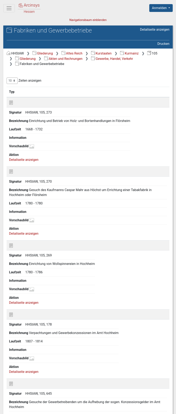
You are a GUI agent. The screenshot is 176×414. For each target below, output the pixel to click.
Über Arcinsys (70, 408)
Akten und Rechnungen (63, 59)
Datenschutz (100, 408)
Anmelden (160, 8)
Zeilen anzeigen (24, 81)
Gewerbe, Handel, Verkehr (112, 59)
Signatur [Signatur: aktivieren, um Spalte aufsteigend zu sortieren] (31, 92)
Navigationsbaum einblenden (88, 20)
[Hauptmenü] (9, 8)
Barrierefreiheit (132, 408)
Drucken (163, 44)
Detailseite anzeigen (154, 29)
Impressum (162, 408)
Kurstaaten (101, 53)
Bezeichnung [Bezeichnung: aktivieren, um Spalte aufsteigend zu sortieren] (59, 92)
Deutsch (25, 405)
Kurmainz (129, 53)
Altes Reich (71, 53)
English (9, 405)
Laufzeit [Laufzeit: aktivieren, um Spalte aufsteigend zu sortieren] (102, 92)
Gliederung (42, 53)
